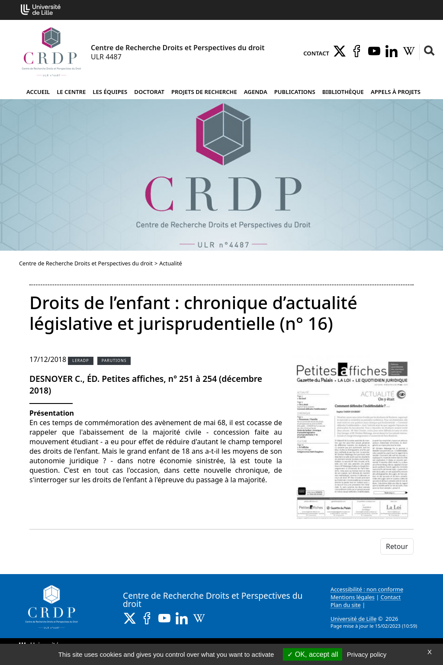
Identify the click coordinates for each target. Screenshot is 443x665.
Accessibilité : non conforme (367, 589)
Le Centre (71, 92)
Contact (316, 53)
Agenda (255, 92)
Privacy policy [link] (367, 654)
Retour (397, 546)
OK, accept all (312, 654)
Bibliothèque (343, 92)
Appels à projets (396, 92)
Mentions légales (353, 597)
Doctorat (149, 92)
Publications (294, 92)
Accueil (38, 92)
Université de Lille (353, 619)
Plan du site (346, 605)
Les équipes (110, 92)
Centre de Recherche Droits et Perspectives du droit (86, 263)
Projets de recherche (204, 92)
